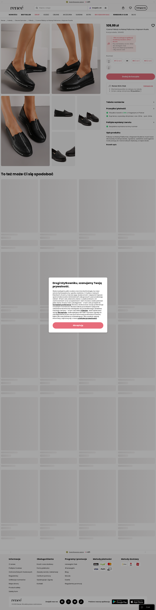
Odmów (84, 310)
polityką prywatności (87, 318)
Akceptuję (62, 312)
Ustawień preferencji (62, 305)
